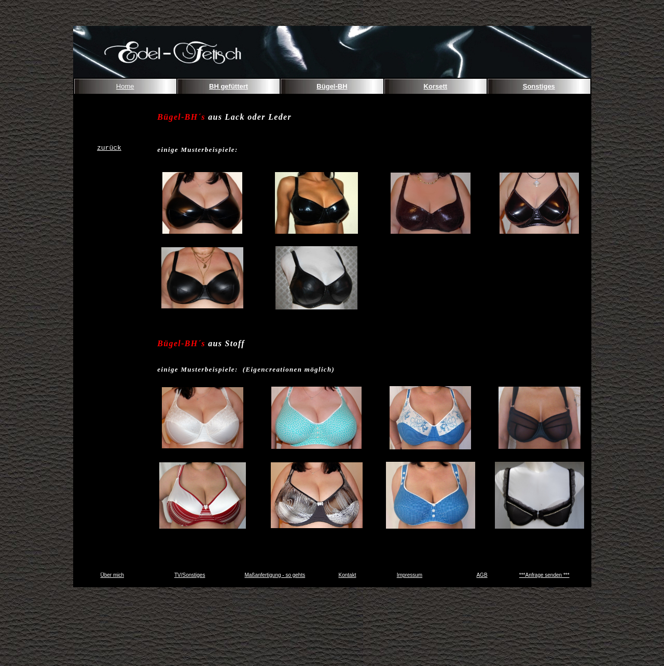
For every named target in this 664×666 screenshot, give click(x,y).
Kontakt (347, 575)
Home (125, 86)
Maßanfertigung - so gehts (274, 575)
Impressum (409, 575)
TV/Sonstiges (189, 575)
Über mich (112, 575)
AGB (481, 575)
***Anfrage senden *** (544, 575)
